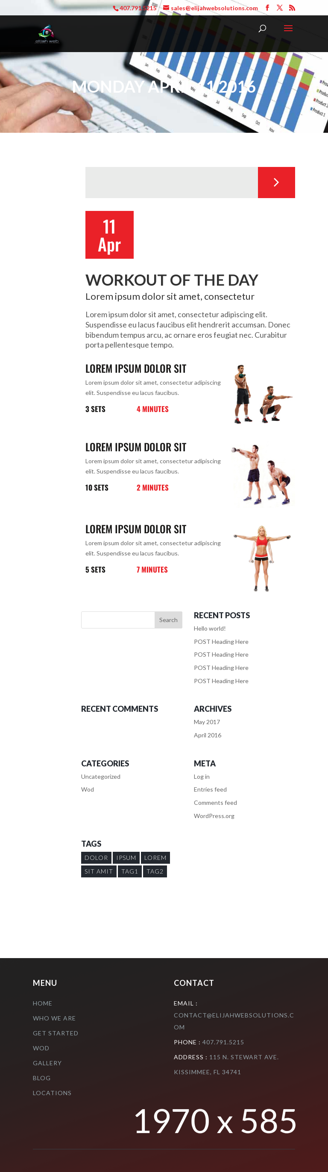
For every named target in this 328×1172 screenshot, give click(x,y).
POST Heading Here (221, 641)
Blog (42, 1077)
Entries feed (210, 789)
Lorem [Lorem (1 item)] (155, 857)
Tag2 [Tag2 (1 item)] (155, 871)
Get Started (56, 1033)
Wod (87, 789)
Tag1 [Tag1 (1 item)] (129, 871)
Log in (202, 776)
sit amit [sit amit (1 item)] (99, 871)
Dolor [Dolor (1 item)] (96, 857)
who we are (54, 1018)
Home (43, 1003)
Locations (52, 1092)
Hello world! (210, 628)
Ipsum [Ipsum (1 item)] (126, 857)
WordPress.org (214, 815)
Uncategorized (100, 776)
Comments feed (215, 802)
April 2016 (207, 735)
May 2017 (207, 721)
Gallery (47, 1063)
